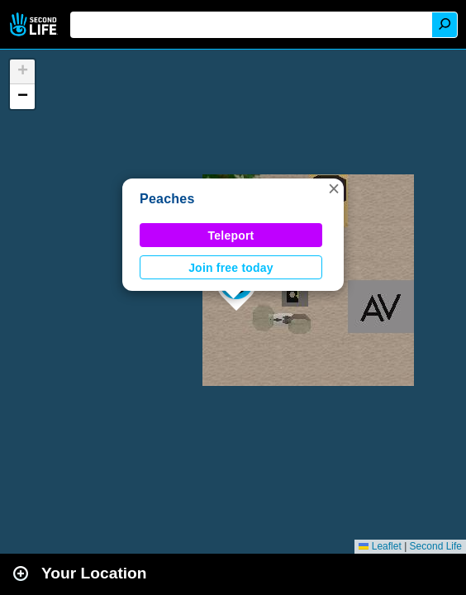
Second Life (35, 24)
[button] (334, 188)
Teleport (231, 235)
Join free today (230, 267)
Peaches (167, 199)
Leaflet (380, 546)
